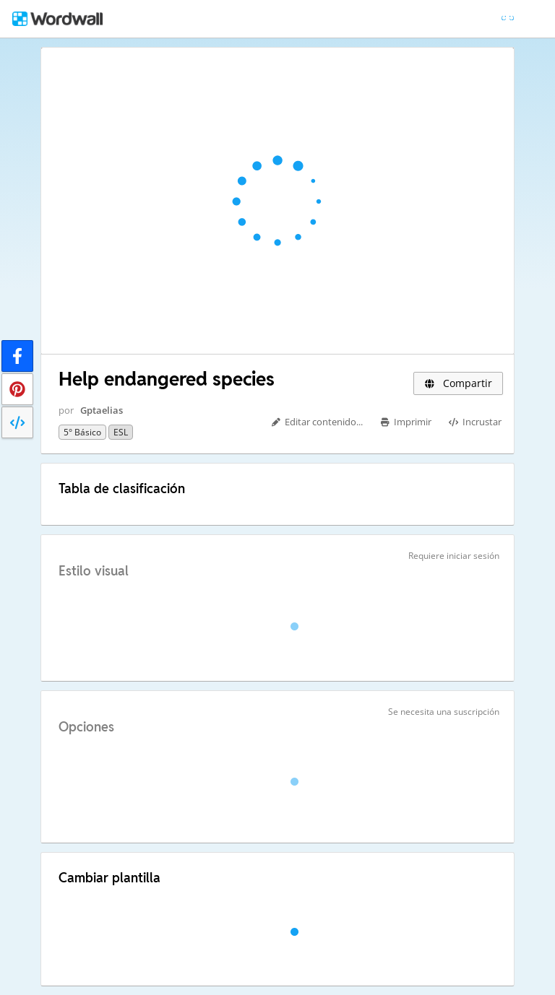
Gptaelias (101, 410)
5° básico (82, 432)
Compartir (458, 383)
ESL (120, 432)
